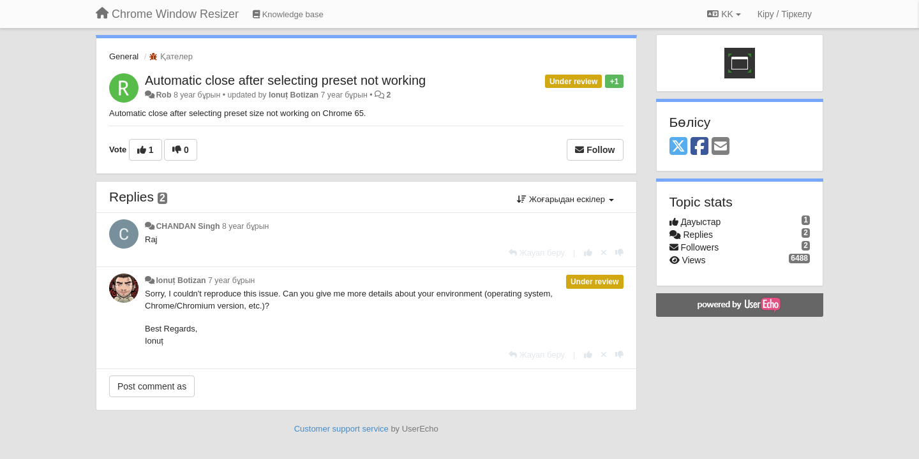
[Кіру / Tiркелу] (784, 14)
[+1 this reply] (588, 253)
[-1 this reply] (619, 253)
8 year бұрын (245, 226)
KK (723, 14)
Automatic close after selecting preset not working (285, 80)
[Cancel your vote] (604, 253)
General (123, 56)
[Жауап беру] (537, 253)
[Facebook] (699, 147)
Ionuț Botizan (293, 95)
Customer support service (341, 428)
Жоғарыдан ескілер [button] (565, 199)
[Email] (720, 147)
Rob (163, 95)
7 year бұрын (231, 280)
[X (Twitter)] (678, 147)
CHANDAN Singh (188, 226)
